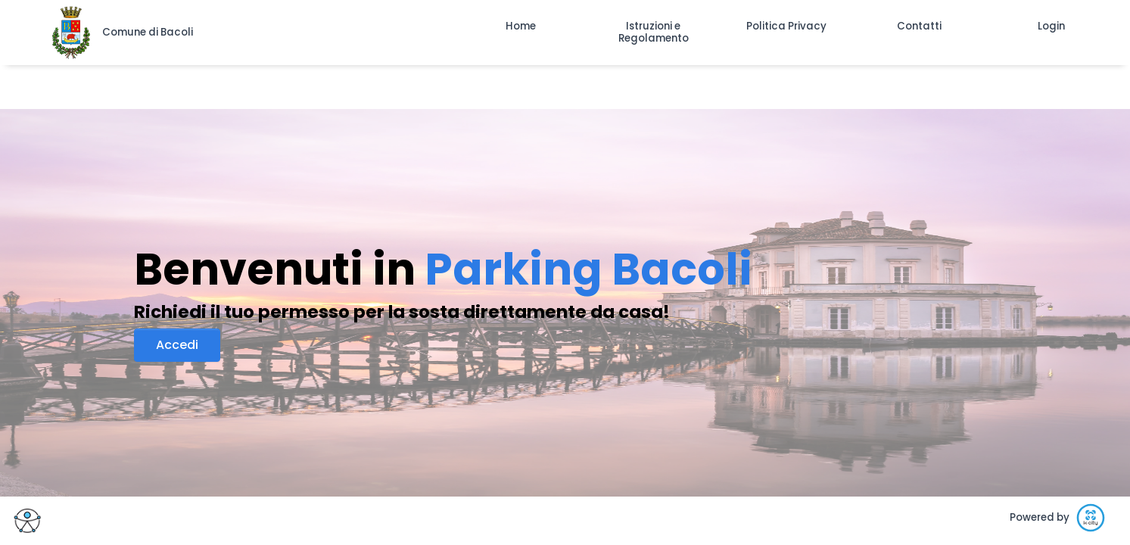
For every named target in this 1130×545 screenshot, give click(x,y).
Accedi (177, 344)
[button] (520, 26)
